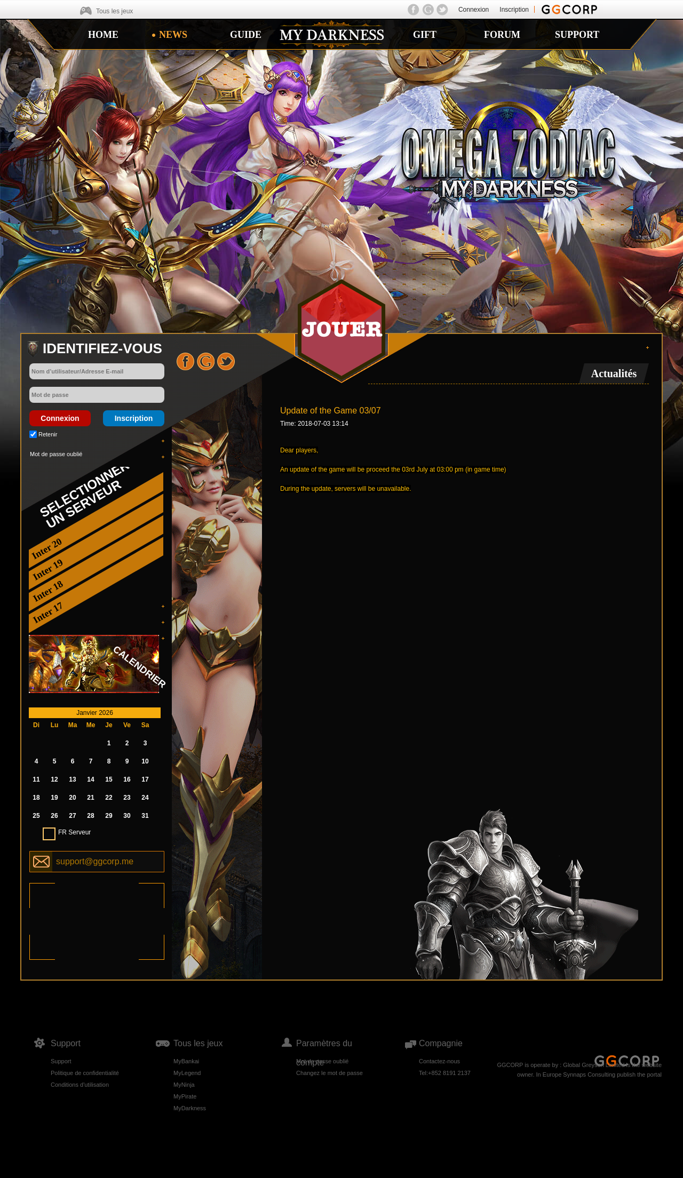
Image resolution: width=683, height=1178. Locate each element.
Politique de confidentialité (85, 1073)
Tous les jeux (114, 11)
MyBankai (186, 1061)
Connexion (473, 9)
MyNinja (184, 1084)
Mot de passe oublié (56, 454)
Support (61, 1061)
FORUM (502, 34)
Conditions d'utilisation (80, 1084)
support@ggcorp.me (94, 861)
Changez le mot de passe (329, 1073)
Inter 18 (48, 591)
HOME (103, 34)
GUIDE (245, 34)
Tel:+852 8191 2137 (445, 1073)
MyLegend (187, 1073)
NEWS (173, 34)
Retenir (47, 434)
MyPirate (184, 1096)
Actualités (614, 373)
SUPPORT (577, 34)
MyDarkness (189, 1108)
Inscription (514, 9)
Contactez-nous (439, 1061)
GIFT (424, 34)
